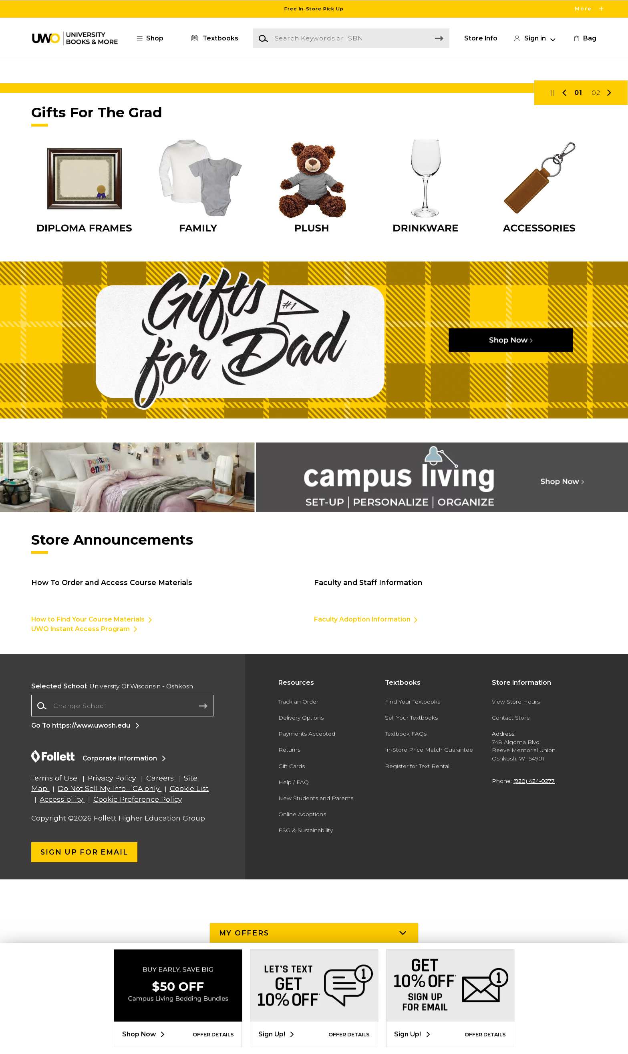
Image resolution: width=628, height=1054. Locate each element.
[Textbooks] (213, 38)
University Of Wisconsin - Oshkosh (112, 861)
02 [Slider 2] (596, 267)
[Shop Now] (314, 189)
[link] (584, 38)
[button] (154, 38)
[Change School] (122, 880)
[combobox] (122, 881)
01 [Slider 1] (578, 267)
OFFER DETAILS (213, 1035)
